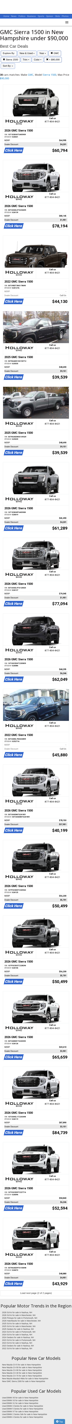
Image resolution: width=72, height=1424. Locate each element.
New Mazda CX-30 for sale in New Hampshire (22, 1373)
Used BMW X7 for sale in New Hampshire (20, 1411)
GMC (55, 53)
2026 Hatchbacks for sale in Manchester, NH (21, 1321)
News (13, 16)
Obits (57, 16)
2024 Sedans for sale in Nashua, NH (18, 1337)
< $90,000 (53, 59)
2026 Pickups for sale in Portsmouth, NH (19, 1318)
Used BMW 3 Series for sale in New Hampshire (22, 1406)
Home (6, 16)
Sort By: (8, 66)
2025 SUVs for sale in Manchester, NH (19, 1326)
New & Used (27, 53)
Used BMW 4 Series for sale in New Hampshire (22, 1417)
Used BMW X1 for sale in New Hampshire (20, 1403)
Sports (41, 16)
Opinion (50, 16)
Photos (65, 16)
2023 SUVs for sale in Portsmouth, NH (18, 1340)
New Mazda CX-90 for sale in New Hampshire (22, 1370)
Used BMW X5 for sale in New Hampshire (20, 1398)
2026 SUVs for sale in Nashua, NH (17, 1312)
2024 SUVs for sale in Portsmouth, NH (18, 1332)
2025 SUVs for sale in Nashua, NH (17, 1323)
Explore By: (9, 53)
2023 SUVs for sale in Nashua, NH (17, 1343)
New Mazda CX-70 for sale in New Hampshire (22, 1376)
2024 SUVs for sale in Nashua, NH (17, 1335)
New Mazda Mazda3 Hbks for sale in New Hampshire (25, 1378)
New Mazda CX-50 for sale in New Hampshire (22, 1367)
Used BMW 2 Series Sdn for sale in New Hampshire (24, 1414)
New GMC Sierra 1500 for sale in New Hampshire (23, 1381)
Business (31, 16)
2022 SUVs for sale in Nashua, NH (17, 1348)
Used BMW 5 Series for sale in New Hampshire (22, 1409)
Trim (26, 59)
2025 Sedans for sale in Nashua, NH (18, 1329)
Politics (22, 16)
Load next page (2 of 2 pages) (36, 1293)
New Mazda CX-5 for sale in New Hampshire (21, 1365)
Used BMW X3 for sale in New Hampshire (20, 1400)
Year (42, 53)
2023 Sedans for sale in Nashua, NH (18, 1346)
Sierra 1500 (10, 59)
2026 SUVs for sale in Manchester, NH (19, 1315)
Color (37, 59)
